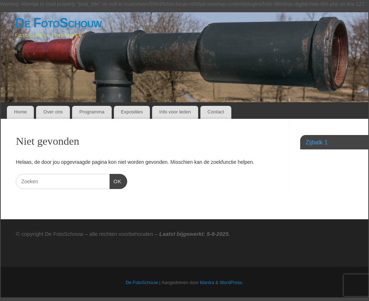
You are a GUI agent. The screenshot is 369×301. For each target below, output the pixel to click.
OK (115, 180)
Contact (216, 111)
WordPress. (232, 282)
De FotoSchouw (58, 22)
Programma (91, 111)
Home (20, 111)
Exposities (132, 111)
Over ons (53, 111)
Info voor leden (175, 111)
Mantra (207, 282)
